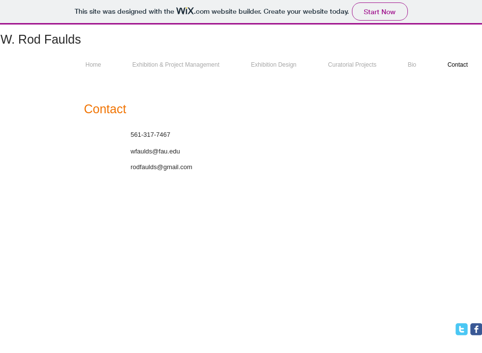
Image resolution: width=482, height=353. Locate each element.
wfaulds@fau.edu (155, 151)
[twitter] (461, 329)
